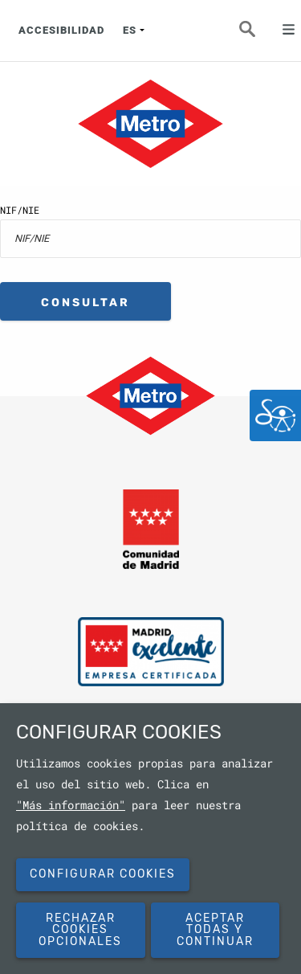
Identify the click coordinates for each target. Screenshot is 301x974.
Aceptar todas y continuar (215, 929)
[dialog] (150, 838)
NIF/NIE (19, 210)
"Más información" (70, 805)
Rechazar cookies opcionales (80, 929)
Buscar (256, 34)
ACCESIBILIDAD (61, 30)
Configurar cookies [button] (103, 874)
